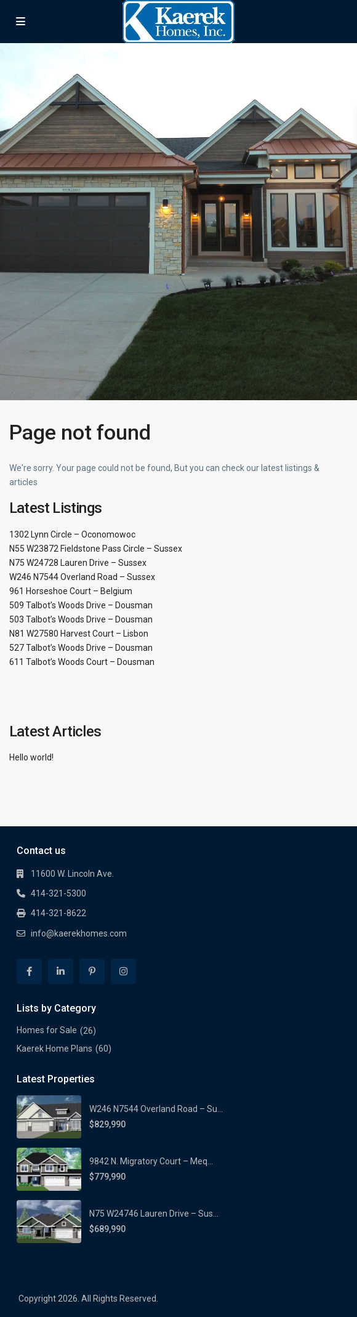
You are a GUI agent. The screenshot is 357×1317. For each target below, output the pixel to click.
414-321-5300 (58, 893)
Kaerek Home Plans (54, 1048)
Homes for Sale (47, 1030)
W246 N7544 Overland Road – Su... (156, 1109)
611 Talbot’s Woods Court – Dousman (81, 662)
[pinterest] (92, 971)
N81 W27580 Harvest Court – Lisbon (78, 633)
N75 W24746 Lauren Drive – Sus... (154, 1213)
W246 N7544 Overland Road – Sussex (82, 577)
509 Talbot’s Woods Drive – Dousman (81, 605)
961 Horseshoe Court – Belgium (70, 591)
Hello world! (31, 757)
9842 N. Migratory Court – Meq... (151, 1161)
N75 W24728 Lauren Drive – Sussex (77, 563)
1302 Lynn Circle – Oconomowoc (72, 534)
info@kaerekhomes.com (79, 933)
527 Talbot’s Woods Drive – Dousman (81, 648)
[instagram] (123, 971)
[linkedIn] (60, 971)
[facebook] (29, 971)
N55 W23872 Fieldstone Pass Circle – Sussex (95, 549)
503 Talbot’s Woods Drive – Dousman (81, 619)
